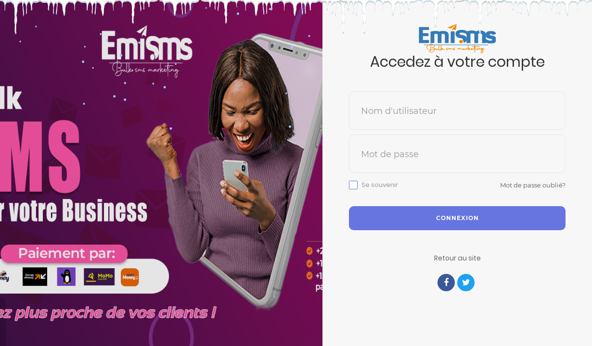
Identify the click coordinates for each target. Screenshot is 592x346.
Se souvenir (379, 185)
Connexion (457, 218)
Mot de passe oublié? (533, 185)
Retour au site (457, 258)
